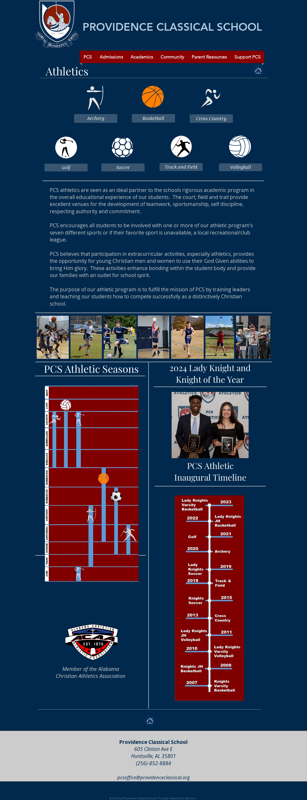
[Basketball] (153, 118)
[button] (172, 57)
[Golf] (66, 167)
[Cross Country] (211, 118)
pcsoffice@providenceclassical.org (153, 777)
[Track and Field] (181, 167)
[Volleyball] (240, 167)
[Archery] (95, 118)
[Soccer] (123, 167)
